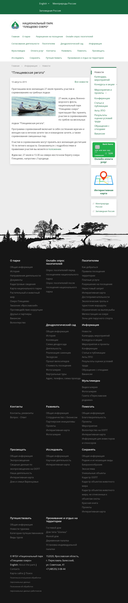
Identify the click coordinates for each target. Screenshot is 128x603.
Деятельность (53, 348)
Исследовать (18, 57)
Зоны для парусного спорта (97, 318)
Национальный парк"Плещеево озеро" (31, 25)
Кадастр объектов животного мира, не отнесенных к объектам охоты (98, 494)
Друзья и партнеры (20, 314)
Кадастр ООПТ (90, 477)
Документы (16, 279)
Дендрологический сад (72, 43)
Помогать (81, 50)
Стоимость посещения (58, 365)
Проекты (51, 425)
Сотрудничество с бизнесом (61, 417)
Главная (15, 36)
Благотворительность (94, 417)
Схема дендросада (56, 344)
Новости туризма (19, 528)
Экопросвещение (19, 460)
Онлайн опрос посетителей (79, 36)
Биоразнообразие (92, 464)
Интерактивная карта (94, 292)
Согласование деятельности (25, 43)
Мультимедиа (18, 50)
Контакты (51, 50)
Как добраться (90, 267)
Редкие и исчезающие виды (97, 460)
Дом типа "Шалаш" (56, 532)
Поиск (29, 573)
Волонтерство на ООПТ (95, 430)
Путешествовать (54, 57)
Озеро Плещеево (19, 301)
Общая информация (21, 267)
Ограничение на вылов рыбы (98, 309)
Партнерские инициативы (60, 421)
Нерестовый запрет (93, 288)
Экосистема (88, 468)
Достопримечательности (96, 297)
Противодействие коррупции (26, 309)
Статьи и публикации (101, 104)
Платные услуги (90, 279)
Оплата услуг (37, 50)
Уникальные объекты (94, 473)
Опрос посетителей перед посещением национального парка (62, 274)
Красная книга (90, 503)
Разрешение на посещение (49, 36)
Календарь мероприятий (102, 78)
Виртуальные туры (56, 374)
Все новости (80, 81)
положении (54, 149)
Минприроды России (64, 3)
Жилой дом (52, 536)
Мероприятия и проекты (103, 91)
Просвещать (98, 50)
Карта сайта (16, 573)
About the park (27, 564)
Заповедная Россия (50, 10)
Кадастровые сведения (23, 284)
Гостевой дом (53, 527)
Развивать (66, 50)
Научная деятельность (58, 460)
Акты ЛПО (99, 110)
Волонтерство (18, 322)
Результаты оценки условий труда (103, 118)
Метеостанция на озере (95, 314)
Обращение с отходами (101, 127)
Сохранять (35, 57)
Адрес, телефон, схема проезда (63, 378)
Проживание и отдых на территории (86, 57)
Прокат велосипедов (57, 361)
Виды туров (16, 537)
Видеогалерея (90, 387)
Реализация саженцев (58, 352)
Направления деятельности (25, 275)
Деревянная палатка (57, 540)
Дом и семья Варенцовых (24, 481)
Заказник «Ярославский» (24, 305)
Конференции (102, 98)
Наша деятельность (21, 473)
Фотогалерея (53, 369)
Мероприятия (89, 425)
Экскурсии (51, 357)
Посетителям (48, 43)
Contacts (15, 569)
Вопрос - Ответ (18, 417)
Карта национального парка (26, 288)
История (14, 271)
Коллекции (52, 339)
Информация (95, 43)
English (43, 3)
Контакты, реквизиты (21, 413)
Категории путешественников (26, 533)
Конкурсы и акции (104, 84)
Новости (46, 65)
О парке (26, 36)
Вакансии (99, 133)
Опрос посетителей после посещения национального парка (61, 287)
